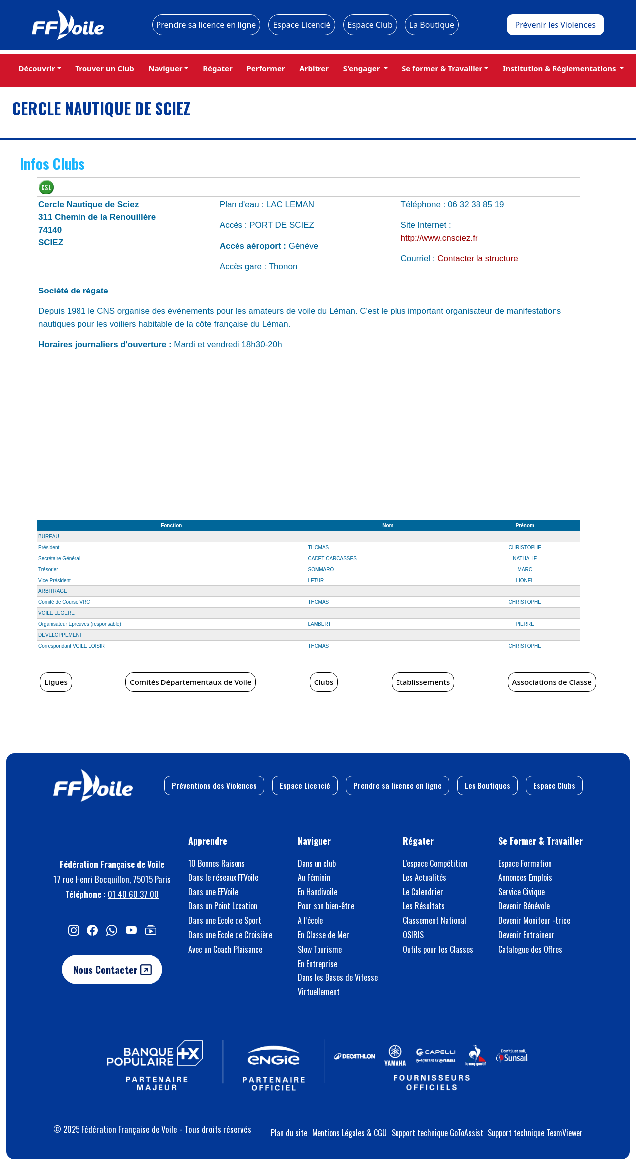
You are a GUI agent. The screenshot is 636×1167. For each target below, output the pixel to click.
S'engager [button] (362, 68)
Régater (217, 68)
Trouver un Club (104, 68)
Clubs (324, 682)
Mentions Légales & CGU (349, 1133)
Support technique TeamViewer (535, 1133)
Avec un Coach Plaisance (225, 949)
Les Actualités (424, 877)
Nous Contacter (112, 969)
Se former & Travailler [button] (442, 68)
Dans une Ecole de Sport (224, 920)
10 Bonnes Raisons (216, 863)
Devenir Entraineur (526, 935)
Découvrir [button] (36, 68)
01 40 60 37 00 (133, 894)
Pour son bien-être (326, 906)
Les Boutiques (487, 785)
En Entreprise (317, 964)
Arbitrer (314, 68)
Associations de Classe (552, 682)
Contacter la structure (477, 258)
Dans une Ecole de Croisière (230, 935)
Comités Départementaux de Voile (190, 682)
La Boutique (431, 24)
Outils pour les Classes (438, 949)
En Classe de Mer (323, 935)
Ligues (56, 682)
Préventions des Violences (214, 785)
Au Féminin (314, 877)
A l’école (310, 920)
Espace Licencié (301, 24)
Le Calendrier (423, 892)
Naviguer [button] (165, 68)
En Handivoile (317, 892)
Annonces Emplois (525, 877)
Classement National (434, 920)
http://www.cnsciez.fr (439, 238)
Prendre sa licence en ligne (206, 24)
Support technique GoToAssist (437, 1133)
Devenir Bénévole (524, 906)
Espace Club (370, 24)
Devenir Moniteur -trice (534, 920)
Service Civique (521, 892)
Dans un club (317, 863)
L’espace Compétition (435, 863)
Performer (265, 68)
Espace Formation (525, 863)
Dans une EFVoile (213, 892)
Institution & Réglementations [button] (560, 68)
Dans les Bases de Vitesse (338, 977)
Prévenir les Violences (555, 24)
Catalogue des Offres (530, 949)
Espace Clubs (554, 785)
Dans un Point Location (222, 906)
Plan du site (289, 1133)
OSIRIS (413, 935)
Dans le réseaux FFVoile (223, 877)
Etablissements (423, 682)
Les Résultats (424, 906)
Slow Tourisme (320, 949)
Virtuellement (319, 992)
